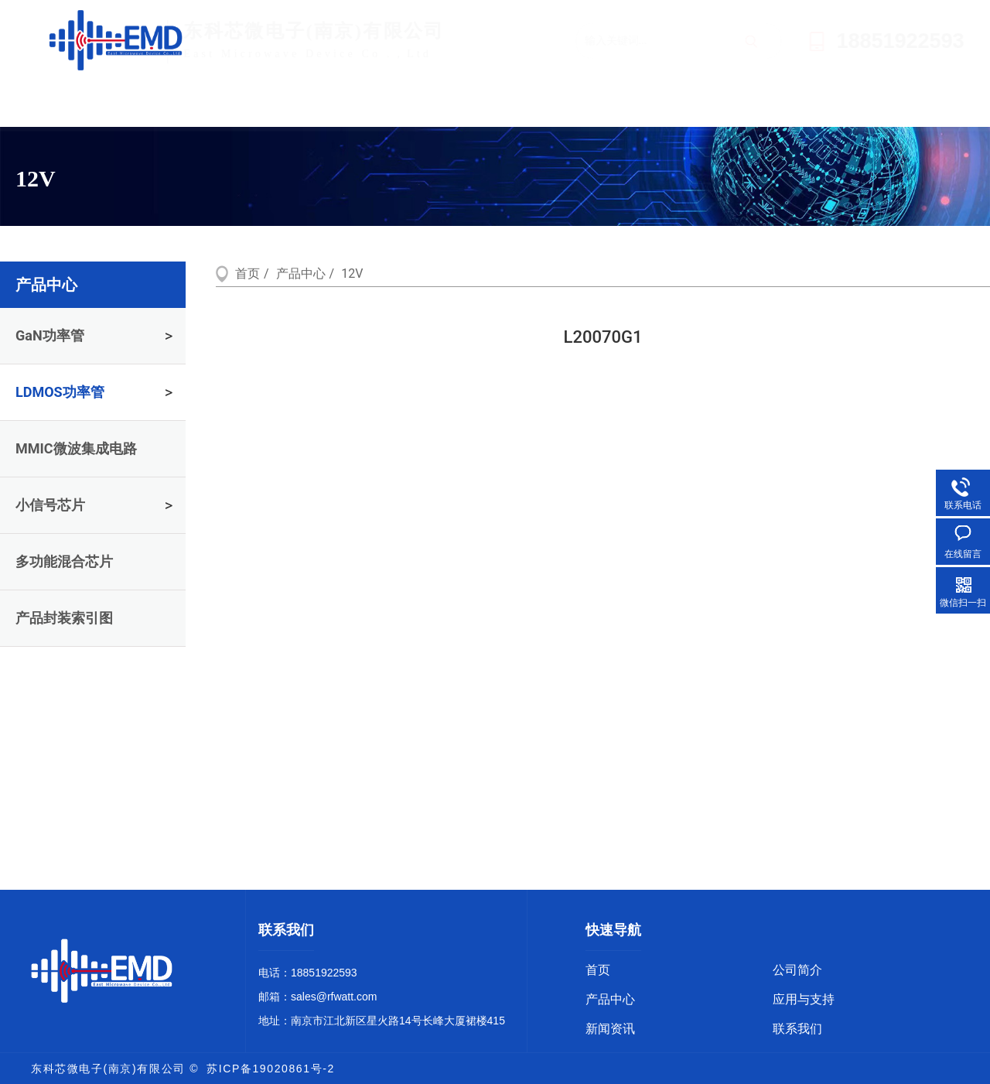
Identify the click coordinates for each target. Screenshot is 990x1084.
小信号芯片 (50, 505)
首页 (105, 103)
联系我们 (859, 103)
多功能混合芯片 (64, 561)
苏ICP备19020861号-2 (271, 1068)
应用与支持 (558, 103)
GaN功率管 (49, 335)
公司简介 (254, 103)
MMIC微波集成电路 (76, 448)
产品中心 (407, 103)
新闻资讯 (708, 103)
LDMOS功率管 (59, 392)
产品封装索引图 (64, 618)
